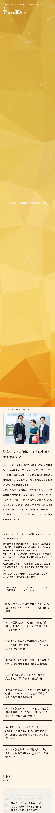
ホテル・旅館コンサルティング (19, 410)
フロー (45, 589)
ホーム (5, 410)
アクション (28, 589)
